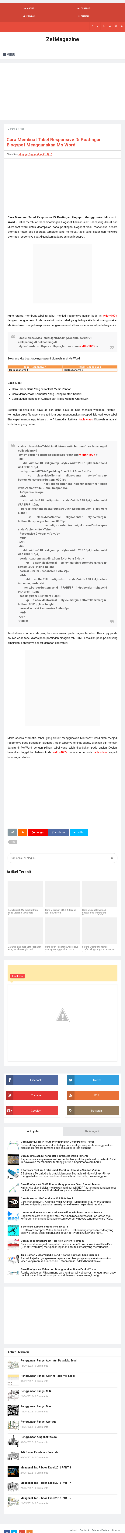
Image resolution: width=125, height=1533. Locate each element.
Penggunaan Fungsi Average (38, 1414)
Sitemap (116, 1522)
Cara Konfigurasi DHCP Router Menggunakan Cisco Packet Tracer (60, 1176)
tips (14, 834)
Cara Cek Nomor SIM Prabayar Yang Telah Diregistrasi (24, 941)
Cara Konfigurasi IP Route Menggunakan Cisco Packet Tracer (57, 1134)
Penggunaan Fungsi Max (35, 1398)
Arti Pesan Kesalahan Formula (39, 1444)
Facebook (58, 824)
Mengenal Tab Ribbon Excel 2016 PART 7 (45, 1475)
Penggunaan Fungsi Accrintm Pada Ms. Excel (48, 1352)
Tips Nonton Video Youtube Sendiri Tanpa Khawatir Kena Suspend (60, 1247)
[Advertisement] (62, 84)
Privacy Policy (100, 1522)
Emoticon (17, 968)
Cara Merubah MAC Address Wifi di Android (60, 904)
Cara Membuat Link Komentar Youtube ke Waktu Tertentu (55, 1148)
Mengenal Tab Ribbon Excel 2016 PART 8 (45, 1459)
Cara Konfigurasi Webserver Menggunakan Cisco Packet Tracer (59, 1261)
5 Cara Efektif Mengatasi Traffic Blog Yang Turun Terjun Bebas (98, 942)
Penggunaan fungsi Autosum (38, 1429)
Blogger (116, 1527)
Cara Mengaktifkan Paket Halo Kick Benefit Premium (52, 1233)
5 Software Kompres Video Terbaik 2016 (44, 1219)
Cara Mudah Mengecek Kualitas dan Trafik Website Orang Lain (50, 391)
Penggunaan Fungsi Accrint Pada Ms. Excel (47, 1368)
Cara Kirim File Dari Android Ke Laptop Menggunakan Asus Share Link (61, 942)
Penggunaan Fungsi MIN (35, 1383)
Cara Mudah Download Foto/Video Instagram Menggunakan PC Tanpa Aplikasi (95, 907)
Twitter (79, 824)
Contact (84, 1522)
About (73, 1522)
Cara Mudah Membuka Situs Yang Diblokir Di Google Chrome (23, 906)
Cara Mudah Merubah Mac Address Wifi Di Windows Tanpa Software (61, 1205)
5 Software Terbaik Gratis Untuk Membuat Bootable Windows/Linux (60, 1162)
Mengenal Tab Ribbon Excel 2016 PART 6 (45, 1490)
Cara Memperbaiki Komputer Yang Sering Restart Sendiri (47, 386)
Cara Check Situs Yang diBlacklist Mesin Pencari (41, 381)
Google (38, 824)
